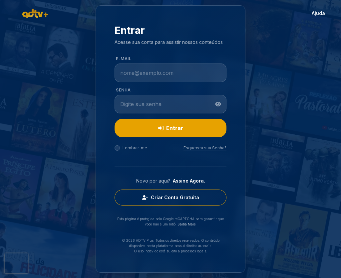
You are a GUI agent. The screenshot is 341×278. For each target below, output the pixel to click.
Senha (123, 89)
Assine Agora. (189, 181)
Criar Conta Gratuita (170, 197)
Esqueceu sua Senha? (204, 147)
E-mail (124, 58)
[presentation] (16, 263)
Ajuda (318, 13)
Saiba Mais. (186, 224)
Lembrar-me (135, 147)
